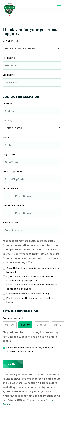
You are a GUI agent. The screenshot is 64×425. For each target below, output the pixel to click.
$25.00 (9, 324)
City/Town (9, 154)
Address (7, 103)
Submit (13, 363)
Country (7, 120)
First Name (9, 57)
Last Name (9, 74)
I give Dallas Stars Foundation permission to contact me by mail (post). (32, 278)
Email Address (11, 222)
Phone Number (11, 188)
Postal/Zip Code (12, 171)
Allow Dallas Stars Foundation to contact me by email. (32, 269)
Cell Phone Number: (14, 205)
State (6, 137)
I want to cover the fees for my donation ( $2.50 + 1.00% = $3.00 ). (30, 349)
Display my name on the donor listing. (28, 293)
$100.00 (42, 324)
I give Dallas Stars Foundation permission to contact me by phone (32, 286)
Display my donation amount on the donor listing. (31, 299)
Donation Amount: (13, 318)
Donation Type (11, 40)
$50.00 (25, 324)
